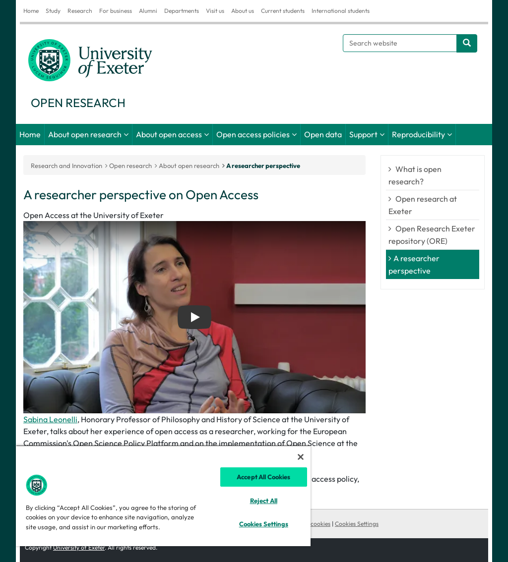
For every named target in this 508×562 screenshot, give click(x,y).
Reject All (263, 501)
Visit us (215, 10)
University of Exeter (79, 547)
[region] (163, 495)
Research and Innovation (66, 165)
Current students (283, 10)
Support (363, 134)
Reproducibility (418, 134)
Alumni (148, 10)
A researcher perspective (263, 165)
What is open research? (415, 175)
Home (31, 10)
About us (242, 10)
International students (341, 10)
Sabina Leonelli (50, 419)
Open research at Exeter (422, 205)
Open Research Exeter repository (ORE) (431, 235)
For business (115, 10)
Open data (323, 134)
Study (53, 10)
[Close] (301, 457)
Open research (130, 165)
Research (79, 10)
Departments (181, 10)
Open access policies (253, 134)
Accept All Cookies (263, 477)
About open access (169, 134)
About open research (85, 134)
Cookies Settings (357, 523)
